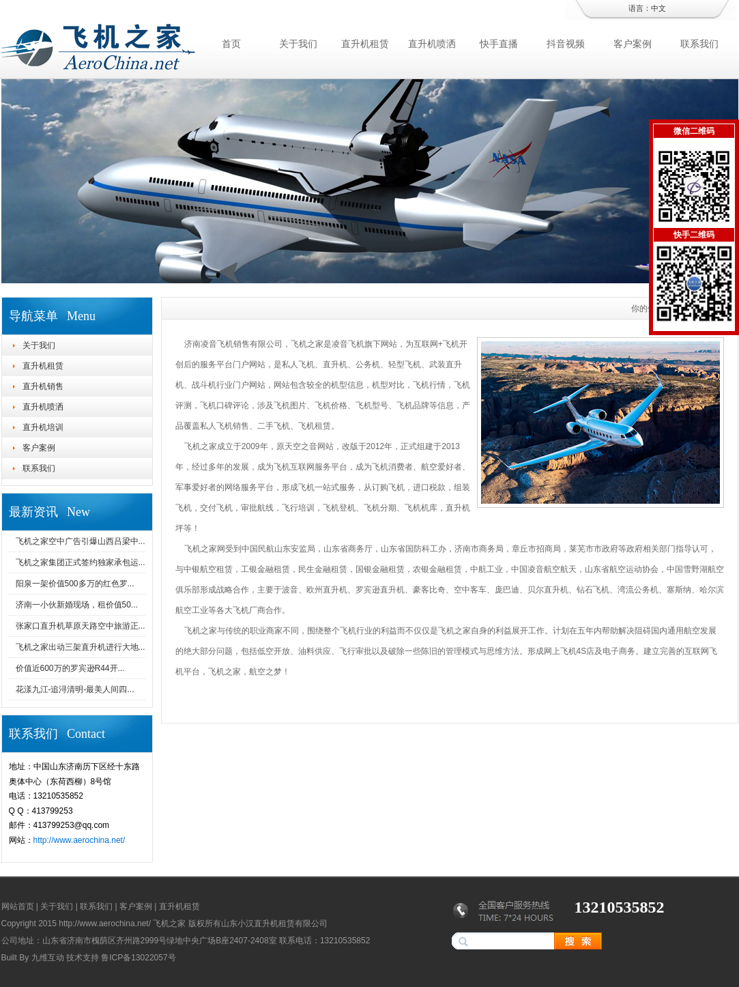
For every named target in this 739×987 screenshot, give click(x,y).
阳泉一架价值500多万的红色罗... (75, 583)
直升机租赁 (365, 43)
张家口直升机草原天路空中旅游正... (80, 626)
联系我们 (699, 43)
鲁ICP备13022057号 (138, 957)
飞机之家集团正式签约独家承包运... (80, 562)
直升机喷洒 (432, 43)
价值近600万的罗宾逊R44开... (70, 668)
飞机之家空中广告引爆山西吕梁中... (80, 541)
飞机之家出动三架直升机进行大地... (80, 647)
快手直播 (499, 43)
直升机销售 (43, 386)
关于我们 (298, 43)
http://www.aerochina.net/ (79, 840)
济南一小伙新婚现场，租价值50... (77, 605)
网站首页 (17, 906)
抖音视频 (566, 43)
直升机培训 (43, 427)
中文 (658, 8)
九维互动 (47, 957)
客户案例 (632, 43)
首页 (231, 43)
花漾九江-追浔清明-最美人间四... (75, 689)
